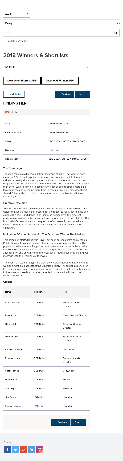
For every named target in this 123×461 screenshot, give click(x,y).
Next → (82, 94)
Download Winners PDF (59, 80)
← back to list (14, 94)
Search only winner (18, 41)
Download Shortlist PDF (22, 80)
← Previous (65, 94)
